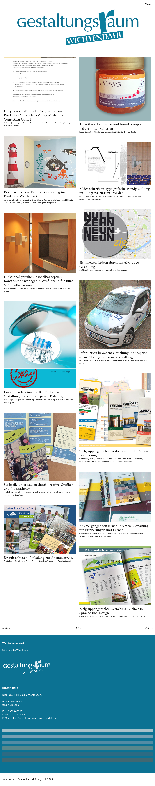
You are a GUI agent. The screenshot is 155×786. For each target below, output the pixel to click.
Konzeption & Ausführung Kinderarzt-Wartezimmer (43, 200)
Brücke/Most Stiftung (88, 462)
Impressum (8, 779)
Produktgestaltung (86, 132)
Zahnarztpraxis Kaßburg (45, 400)
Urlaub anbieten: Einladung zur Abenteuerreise (38, 558)
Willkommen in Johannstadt (58, 492)
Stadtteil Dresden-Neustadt (116, 270)
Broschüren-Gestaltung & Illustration (30, 492)
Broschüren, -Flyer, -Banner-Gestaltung (31, 561)
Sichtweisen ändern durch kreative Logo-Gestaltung (109, 264)
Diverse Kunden (130, 132)
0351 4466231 (15, 711)
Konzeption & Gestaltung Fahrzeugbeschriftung (114, 361)
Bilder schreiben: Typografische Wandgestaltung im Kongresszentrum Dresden (114, 191)
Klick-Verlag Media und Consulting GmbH (52, 123)
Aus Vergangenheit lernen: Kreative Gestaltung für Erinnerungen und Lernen (113, 528)
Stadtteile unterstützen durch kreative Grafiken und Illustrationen (38, 487)
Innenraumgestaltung (12, 200)
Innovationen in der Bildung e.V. (132, 616)
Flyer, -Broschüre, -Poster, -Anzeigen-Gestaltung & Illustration (116, 459)
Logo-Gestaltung (97, 270)
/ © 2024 (47, 779)
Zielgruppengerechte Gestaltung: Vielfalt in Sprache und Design (111, 611)
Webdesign (8, 123)
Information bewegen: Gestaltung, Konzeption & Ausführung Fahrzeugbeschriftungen (113, 355)
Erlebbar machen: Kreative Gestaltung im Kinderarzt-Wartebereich (34, 194)
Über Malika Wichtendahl (16, 650)
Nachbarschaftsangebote (14, 495)
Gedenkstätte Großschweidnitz (130, 534)
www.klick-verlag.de (12, 126)
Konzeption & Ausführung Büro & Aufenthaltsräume (41, 289)
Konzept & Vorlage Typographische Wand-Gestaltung (119, 196)
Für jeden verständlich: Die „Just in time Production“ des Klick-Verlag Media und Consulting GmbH (34, 115)
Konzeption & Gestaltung (23, 123)
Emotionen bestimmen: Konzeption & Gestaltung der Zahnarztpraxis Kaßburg (33, 394)
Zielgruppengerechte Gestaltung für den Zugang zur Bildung (114, 453)
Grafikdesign (84, 270)
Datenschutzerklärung (29, 779)
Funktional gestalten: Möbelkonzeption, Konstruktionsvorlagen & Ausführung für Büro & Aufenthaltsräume (38, 281)
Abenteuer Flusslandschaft (60, 561)
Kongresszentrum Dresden (90, 199)
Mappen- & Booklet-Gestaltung (103, 534)
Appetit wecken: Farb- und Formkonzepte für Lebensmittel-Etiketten (113, 126)
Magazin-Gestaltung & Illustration (104, 616)
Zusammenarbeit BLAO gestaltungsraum (39, 203)
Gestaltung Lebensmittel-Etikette (109, 132)
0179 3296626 (18, 714)
